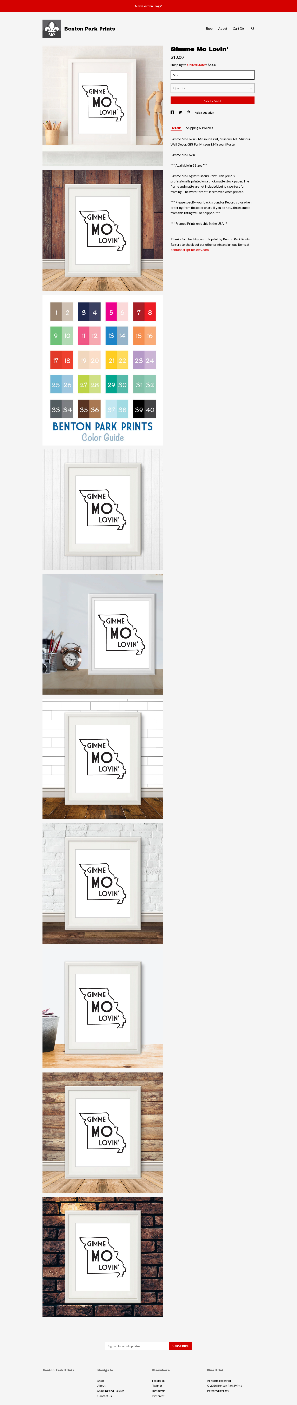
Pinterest (158, 1396)
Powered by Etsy (218, 1390)
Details (176, 128)
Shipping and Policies (110, 1390)
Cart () (238, 28)
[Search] (253, 29)
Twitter (157, 1385)
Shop (209, 28)
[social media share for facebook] (172, 112)
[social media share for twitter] (181, 112)
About (222, 28)
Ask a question (204, 112)
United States (196, 65)
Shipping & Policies (199, 128)
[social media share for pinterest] (189, 112)
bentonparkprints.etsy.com (190, 250)
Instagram (158, 1390)
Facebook (158, 1380)
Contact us (104, 1396)
